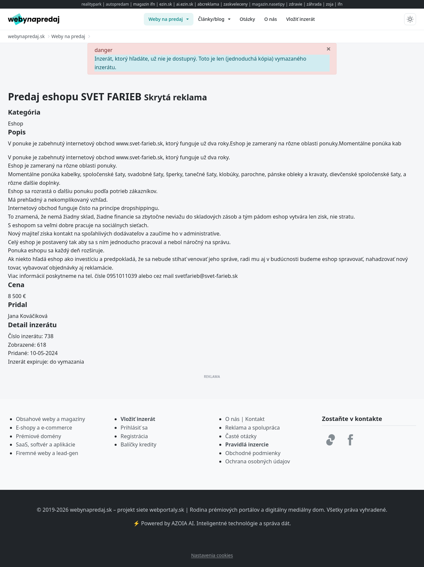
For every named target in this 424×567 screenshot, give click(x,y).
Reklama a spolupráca (252, 427)
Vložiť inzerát (138, 419)
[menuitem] (168, 19)
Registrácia (134, 436)
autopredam (117, 4)
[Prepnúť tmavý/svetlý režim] (410, 19)
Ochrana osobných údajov (257, 461)
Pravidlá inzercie (247, 444)
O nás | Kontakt (245, 419)
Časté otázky (240, 436)
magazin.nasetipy (268, 4)
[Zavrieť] (328, 48)
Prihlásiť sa (134, 427)
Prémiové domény (38, 436)
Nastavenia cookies (212, 555)
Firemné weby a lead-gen (47, 453)
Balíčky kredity (138, 444)
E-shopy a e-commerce (44, 427)
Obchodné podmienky (253, 453)
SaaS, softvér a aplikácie (45, 444)
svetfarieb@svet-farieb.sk (206, 276)
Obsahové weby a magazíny (50, 419)
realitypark (91, 4)
